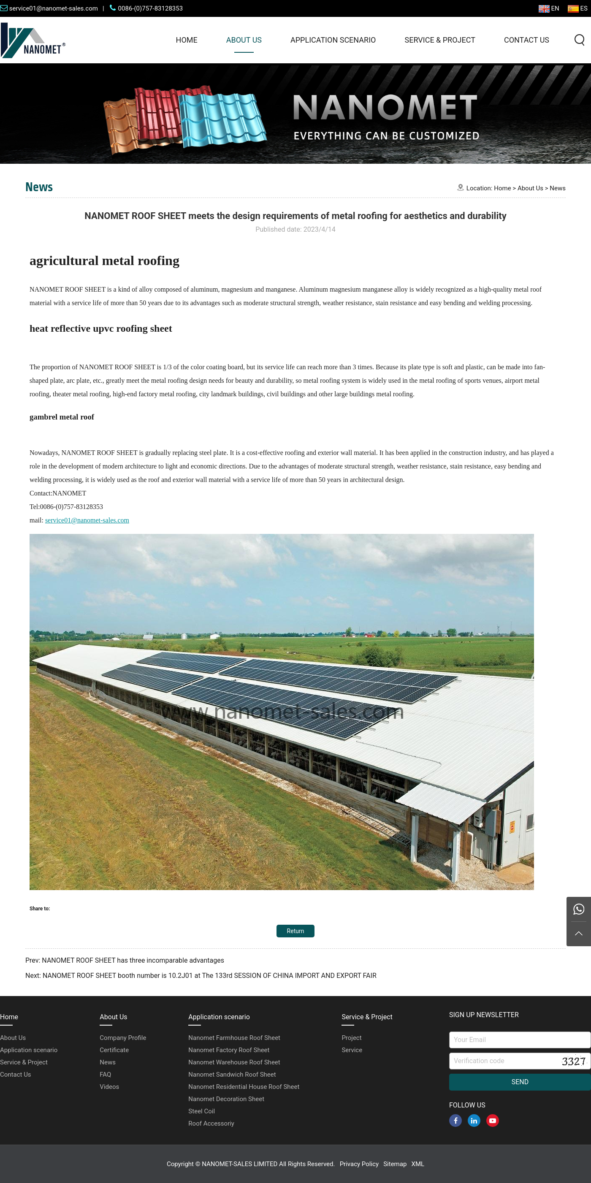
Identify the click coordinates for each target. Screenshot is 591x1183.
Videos (109, 1087)
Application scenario (333, 39)
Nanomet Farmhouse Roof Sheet (234, 1038)
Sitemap (395, 1164)
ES (578, 9)
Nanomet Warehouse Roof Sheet (234, 1062)
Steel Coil (201, 1111)
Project (351, 1038)
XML (418, 1164)
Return (295, 931)
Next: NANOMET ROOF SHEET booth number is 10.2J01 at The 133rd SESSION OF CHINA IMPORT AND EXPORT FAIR (201, 976)
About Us (244, 39)
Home (187, 39)
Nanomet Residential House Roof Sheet (243, 1087)
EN (549, 9)
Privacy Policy (359, 1164)
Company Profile (123, 1038)
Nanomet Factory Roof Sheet (228, 1050)
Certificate (114, 1050)
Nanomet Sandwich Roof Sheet (232, 1074)
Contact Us (526, 39)
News (558, 188)
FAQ (105, 1074)
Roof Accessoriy (211, 1123)
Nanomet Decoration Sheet (226, 1099)
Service (352, 1050)
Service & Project (439, 39)
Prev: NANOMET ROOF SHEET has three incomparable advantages (124, 960)
